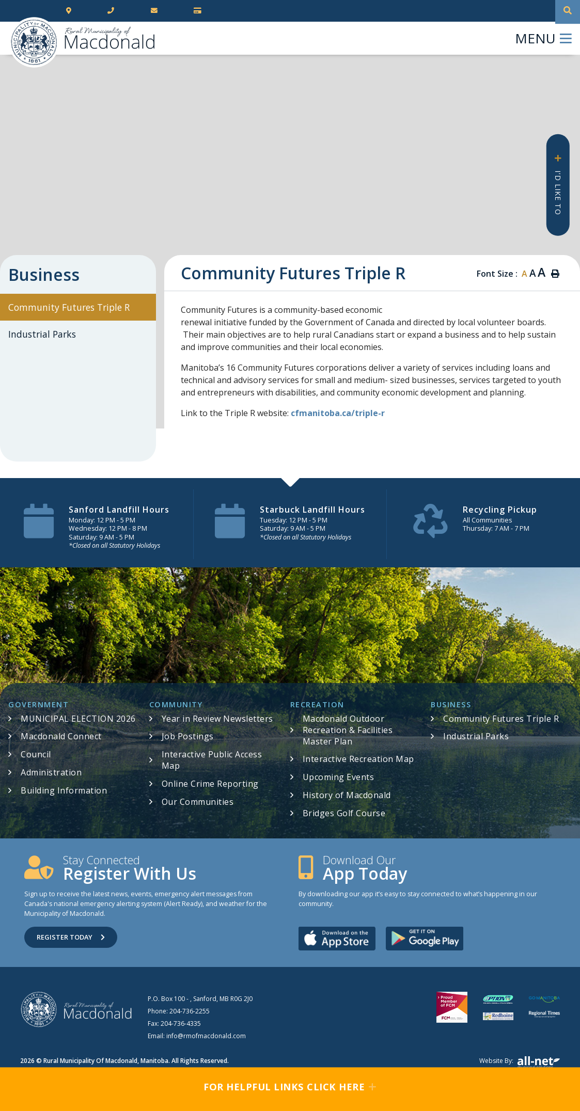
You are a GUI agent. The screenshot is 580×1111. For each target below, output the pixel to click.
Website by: (519, 1063)
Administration (51, 772)
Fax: (174, 1023)
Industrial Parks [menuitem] (42, 334)
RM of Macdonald (34, 42)
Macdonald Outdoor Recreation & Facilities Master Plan (348, 730)
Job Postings (188, 736)
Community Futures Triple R (501, 718)
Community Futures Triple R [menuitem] (69, 307)
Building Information (64, 790)
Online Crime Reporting (210, 783)
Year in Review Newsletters (217, 718)
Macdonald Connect (61, 736)
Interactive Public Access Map (212, 760)
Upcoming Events (338, 777)
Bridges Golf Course (344, 813)
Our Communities (198, 801)
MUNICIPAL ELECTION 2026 (78, 718)
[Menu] (543, 38)
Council (36, 754)
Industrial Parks (476, 736)
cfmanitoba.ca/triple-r (338, 413)
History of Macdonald (347, 795)
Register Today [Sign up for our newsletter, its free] (71, 937)
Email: (197, 1035)
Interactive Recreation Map (358, 759)
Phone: (179, 1011)
